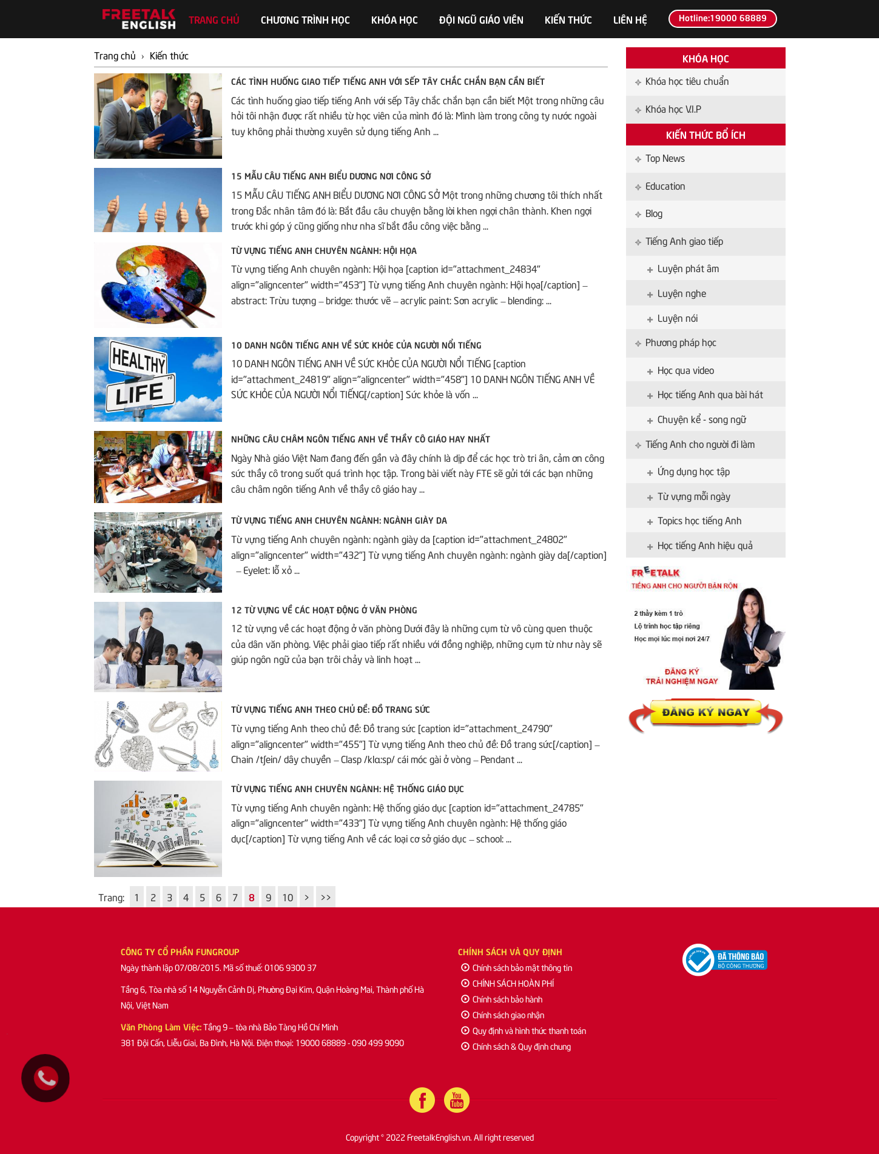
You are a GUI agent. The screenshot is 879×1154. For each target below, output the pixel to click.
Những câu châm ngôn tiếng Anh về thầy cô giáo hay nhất (360, 438)
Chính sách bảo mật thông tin (516, 967)
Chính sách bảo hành (501, 998)
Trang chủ (214, 18)
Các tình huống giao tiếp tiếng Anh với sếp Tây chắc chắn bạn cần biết (388, 81)
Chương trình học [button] (305, 18)
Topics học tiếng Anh (694, 519)
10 (287, 896)
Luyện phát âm (683, 267)
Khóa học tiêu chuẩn (682, 80)
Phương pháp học (675, 341)
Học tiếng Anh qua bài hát (705, 393)
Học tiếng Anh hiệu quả (700, 544)
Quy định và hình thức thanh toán (523, 1030)
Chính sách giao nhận (502, 1014)
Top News (660, 157)
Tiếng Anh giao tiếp (679, 240)
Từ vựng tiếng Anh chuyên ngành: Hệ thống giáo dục (347, 788)
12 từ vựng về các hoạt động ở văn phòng (324, 609)
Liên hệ (630, 18)
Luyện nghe (676, 292)
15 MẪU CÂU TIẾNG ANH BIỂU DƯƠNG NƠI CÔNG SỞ (331, 175)
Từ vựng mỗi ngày (688, 495)
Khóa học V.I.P (668, 108)
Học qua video (680, 369)
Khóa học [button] (394, 18)
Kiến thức (568, 18)
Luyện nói (672, 317)
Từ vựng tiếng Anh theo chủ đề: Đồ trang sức (330, 708)
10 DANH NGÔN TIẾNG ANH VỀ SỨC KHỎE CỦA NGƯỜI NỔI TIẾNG (356, 344)
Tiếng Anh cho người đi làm (695, 443)
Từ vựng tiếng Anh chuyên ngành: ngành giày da (339, 519)
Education (660, 185)
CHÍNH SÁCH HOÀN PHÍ (507, 983)
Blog (648, 212)
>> (325, 896)
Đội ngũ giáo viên (481, 18)
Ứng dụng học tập (688, 470)
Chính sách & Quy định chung (516, 1046)
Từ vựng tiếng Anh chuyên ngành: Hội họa (324, 250)
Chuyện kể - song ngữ (696, 418)
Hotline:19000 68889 (723, 17)
